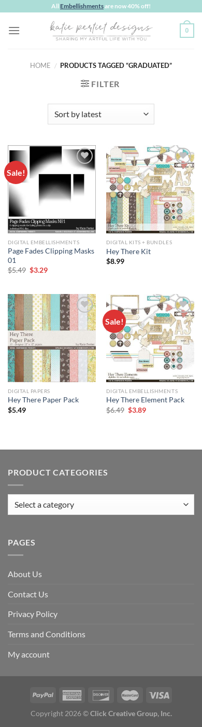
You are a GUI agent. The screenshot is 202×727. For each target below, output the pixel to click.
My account (29, 654)
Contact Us (28, 594)
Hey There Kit (128, 251)
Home (40, 65)
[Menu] (14, 30)
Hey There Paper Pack (43, 400)
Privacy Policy (32, 614)
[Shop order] (101, 114)
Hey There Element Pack (145, 400)
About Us (25, 574)
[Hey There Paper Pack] (52, 338)
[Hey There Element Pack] (150, 338)
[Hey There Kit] (150, 189)
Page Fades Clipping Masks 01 (51, 255)
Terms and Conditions (46, 634)
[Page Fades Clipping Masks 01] (52, 189)
